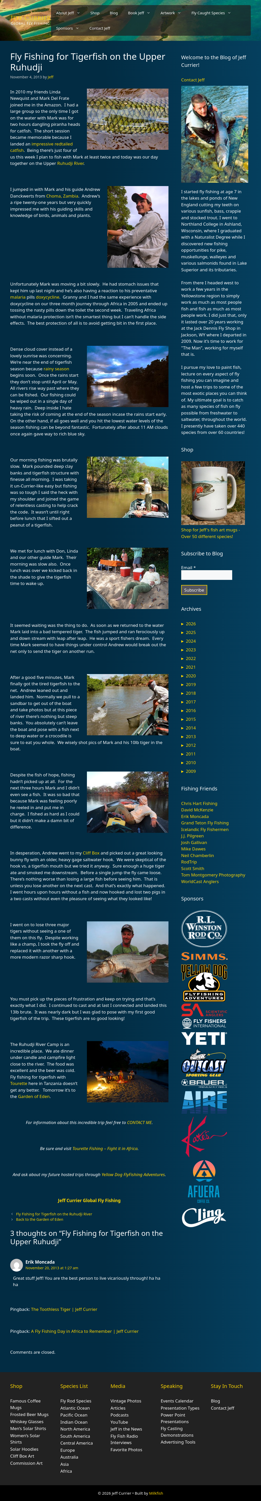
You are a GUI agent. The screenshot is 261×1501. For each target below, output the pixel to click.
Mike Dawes (193, 849)
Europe (67, 1450)
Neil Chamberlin (197, 855)
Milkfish (156, 1493)
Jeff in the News (126, 1429)
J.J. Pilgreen (192, 836)
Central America (76, 1443)
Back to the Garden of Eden (39, 1219)
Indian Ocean (74, 1422)
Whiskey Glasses (27, 1421)
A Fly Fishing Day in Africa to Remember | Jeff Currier (85, 1331)
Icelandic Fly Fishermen (205, 829)
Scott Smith (192, 868)
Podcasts (120, 1415)
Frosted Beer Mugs (29, 1414)
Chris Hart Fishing (199, 803)
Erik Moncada (40, 1262)
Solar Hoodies (24, 1449)
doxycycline (47, 297)
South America (75, 1436)
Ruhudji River (70, 163)
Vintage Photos (126, 1401)
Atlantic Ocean (75, 1408)
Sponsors (70, 28)
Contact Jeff (99, 28)
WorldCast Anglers (200, 881)
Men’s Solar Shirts (28, 1428)
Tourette (18, 1083)
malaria (17, 297)
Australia (69, 1457)
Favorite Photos (126, 1450)
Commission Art (26, 1463)
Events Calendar (177, 1401)
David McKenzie (197, 810)
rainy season (56, 369)
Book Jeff (141, 12)
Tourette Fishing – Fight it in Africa (104, 1148)
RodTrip (189, 862)
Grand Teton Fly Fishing (205, 823)
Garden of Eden (34, 1096)
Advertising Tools (178, 1442)
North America (75, 1429)
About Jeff (70, 12)
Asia (64, 1464)
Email (188, 567)
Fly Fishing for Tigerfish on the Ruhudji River (54, 1214)
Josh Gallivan (194, 842)
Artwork (173, 12)
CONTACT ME (139, 1122)
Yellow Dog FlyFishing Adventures (133, 1174)
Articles (118, 1408)
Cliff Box (91, 853)
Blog (114, 12)
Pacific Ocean (73, 1415)
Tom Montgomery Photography (213, 875)
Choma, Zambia (62, 196)
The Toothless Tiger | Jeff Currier (64, 1309)
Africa (66, 1471)
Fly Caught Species (213, 12)
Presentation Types (180, 1408)
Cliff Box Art (22, 1456)
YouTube (119, 1422)
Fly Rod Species (76, 1401)
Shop (95, 12)
